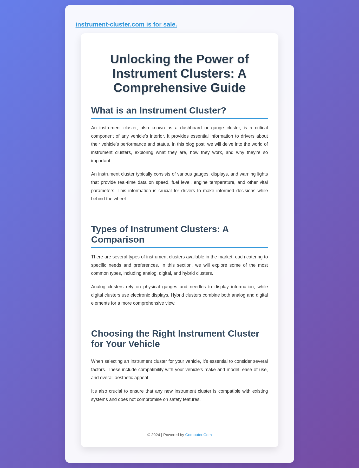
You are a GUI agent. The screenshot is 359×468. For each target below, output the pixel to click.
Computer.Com (198, 434)
